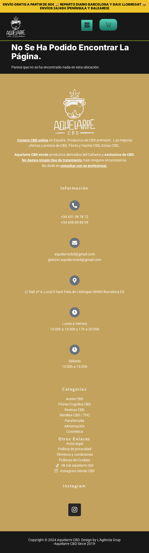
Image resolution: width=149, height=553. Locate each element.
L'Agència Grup (109, 540)
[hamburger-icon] (87, 25)
